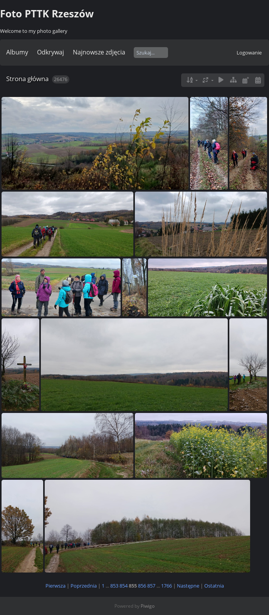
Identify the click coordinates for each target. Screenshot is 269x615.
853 (114, 585)
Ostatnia (214, 585)
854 (123, 585)
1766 (166, 585)
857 (151, 585)
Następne (188, 585)
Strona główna (27, 78)
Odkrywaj (50, 52)
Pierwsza (55, 585)
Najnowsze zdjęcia (99, 52)
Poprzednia (84, 585)
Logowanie (249, 52)
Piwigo (148, 606)
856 (142, 585)
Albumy (17, 52)
